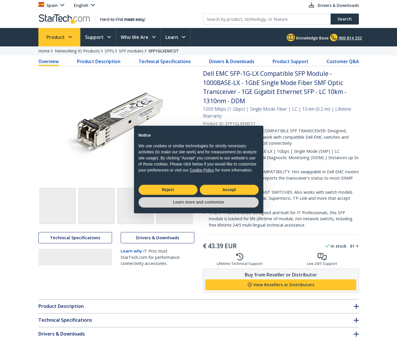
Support (95, 37)
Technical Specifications (165, 61)
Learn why (131, 252)
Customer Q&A (343, 61)
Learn (172, 37)
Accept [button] (229, 189)
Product (56, 37)
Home (44, 51)
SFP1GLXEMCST (163, 51)
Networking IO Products (77, 51)
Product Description (98, 61)
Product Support (290, 61)
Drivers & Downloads (231, 61)
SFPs (109, 51)
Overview (48, 61)
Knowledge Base (308, 37)
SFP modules (131, 51)
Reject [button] (168, 189)
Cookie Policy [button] (202, 170)
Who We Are (135, 37)
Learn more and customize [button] (198, 202)
